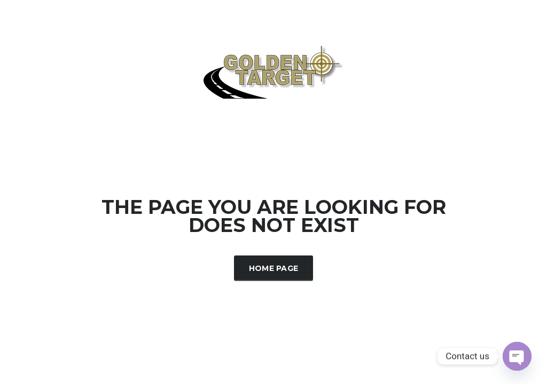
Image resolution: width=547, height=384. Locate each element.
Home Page (274, 268)
